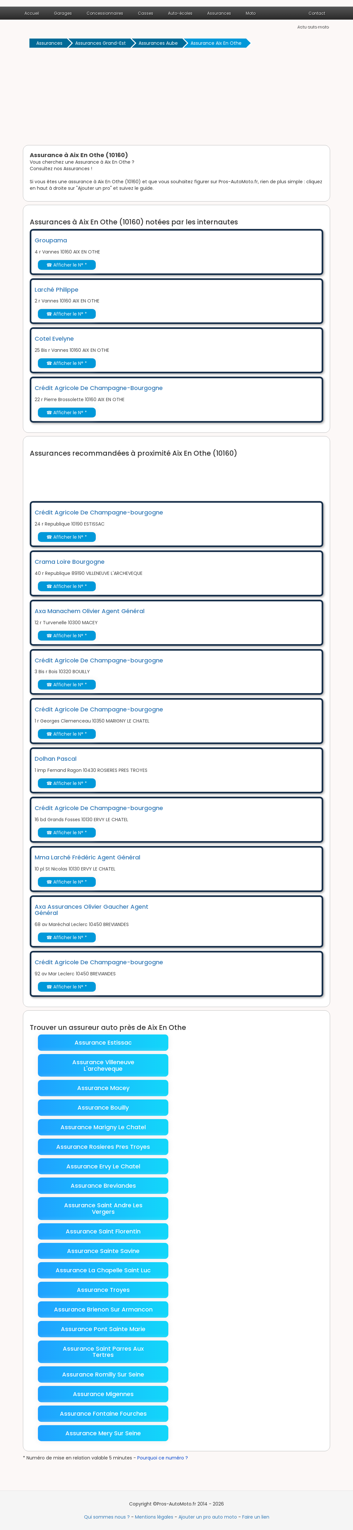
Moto (251, 13)
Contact (317, 13)
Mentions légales (154, 1517)
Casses (145, 13)
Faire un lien (255, 1517)
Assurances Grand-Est (100, 43)
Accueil (32, 13)
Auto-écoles (180, 13)
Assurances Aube (158, 43)
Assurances (219, 13)
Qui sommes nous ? (107, 1517)
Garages (63, 13)
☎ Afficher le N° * (66, 265)
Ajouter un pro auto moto (207, 1517)
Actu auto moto (312, 26)
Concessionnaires (105, 13)
